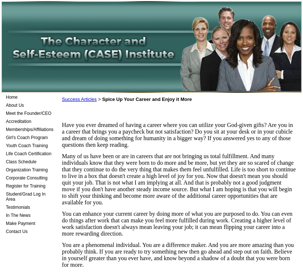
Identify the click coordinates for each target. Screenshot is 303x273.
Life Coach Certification (28, 153)
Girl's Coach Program (27, 137)
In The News (18, 215)
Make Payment (20, 223)
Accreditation (18, 121)
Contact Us (17, 231)
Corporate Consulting (26, 178)
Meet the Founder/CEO (28, 113)
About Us (15, 105)
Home (12, 97)
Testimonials (18, 207)
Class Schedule (21, 161)
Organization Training (27, 169)
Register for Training (25, 186)
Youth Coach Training (27, 145)
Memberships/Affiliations (30, 129)
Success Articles (79, 99)
